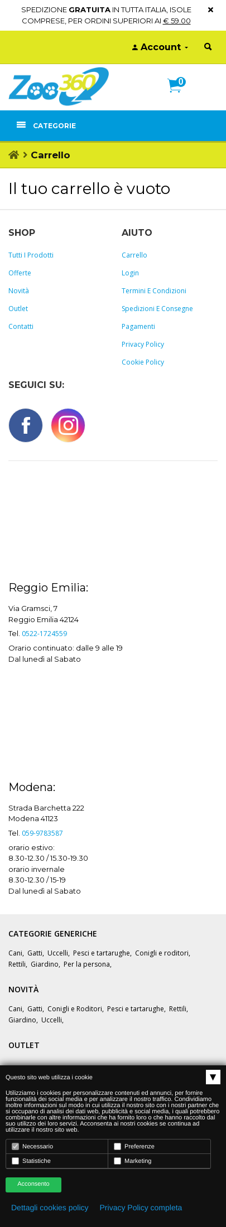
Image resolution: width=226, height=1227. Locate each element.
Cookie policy (143, 362)
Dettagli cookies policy (50, 1207)
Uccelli (57, 953)
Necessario (32, 1146)
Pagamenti (138, 326)
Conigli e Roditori (74, 1008)
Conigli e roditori (162, 953)
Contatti (20, 326)
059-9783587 (42, 833)
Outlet (18, 308)
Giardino (45, 964)
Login (130, 273)
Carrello (134, 255)
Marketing (132, 1161)
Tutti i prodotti (31, 255)
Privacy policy (143, 344)
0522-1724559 (44, 633)
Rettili (17, 964)
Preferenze (134, 1146)
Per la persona (87, 964)
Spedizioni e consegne (157, 308)
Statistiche (31, 1161)
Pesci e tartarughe (101, 953)
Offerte (19, 273)
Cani (15, 953)
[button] (178, 97)
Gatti (34, 953)
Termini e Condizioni (154, 290)
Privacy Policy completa (141, 1207)
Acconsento (33, 1184)
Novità (18, 290)
